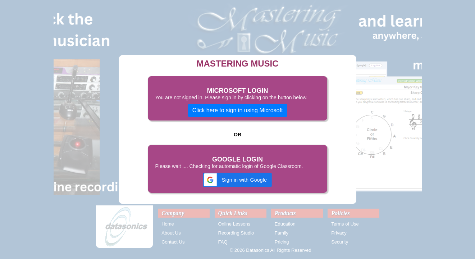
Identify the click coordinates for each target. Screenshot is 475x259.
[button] (237, 180)
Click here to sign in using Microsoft (237, 110)
